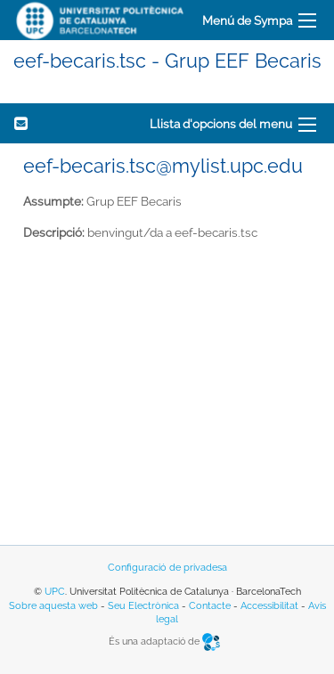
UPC (55, 591)
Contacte (210, 606)
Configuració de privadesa (167, 567)
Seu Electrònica (143, 606)
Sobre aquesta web (53, 606)
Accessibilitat (269, 606)
